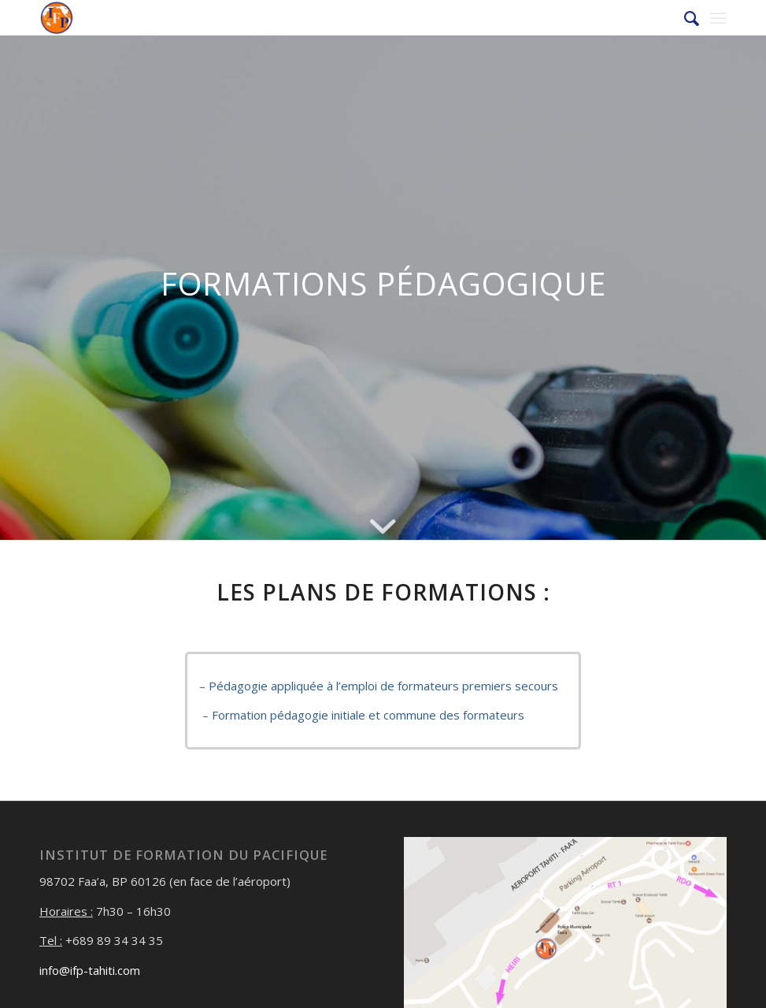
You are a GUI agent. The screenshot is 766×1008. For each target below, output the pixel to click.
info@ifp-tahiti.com (89, 970)
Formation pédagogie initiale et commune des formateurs (368, 715)
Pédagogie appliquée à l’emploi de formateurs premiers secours (383, 686)
